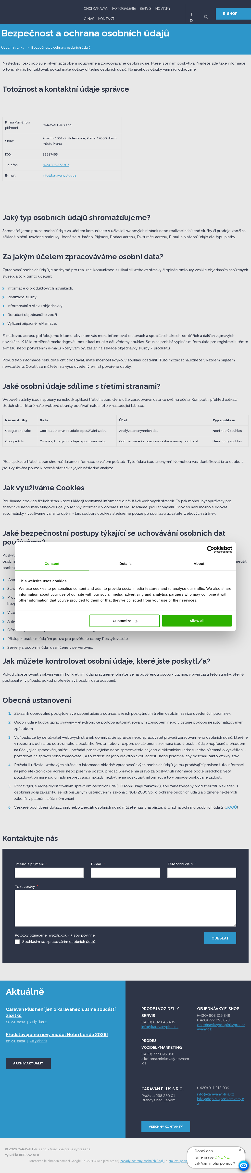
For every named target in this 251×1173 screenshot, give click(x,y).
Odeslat (220, 938)
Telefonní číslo (181, 864)
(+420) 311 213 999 (213, 1087)
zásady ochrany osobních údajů (142, 1160)
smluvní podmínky (181, 1160)
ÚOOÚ (231, 807)
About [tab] (199, 563)
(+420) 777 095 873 (213, 1019)
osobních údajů (82, 941)
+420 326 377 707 (56, 165)
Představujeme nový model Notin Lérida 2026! (57, 1034)
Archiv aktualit (28, 1063)
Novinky (163, 9)
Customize (125, 621)
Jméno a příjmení (31, 864)
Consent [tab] (52, 563)
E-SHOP (230, 13)
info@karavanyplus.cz (59, 175)
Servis (145, 9)
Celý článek (38, 1021)
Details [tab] (125, 563)
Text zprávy (26, 886)
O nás (89, 19)
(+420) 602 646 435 (158, 1022)
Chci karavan (96, 9)
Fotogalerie (124, 9)
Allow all (196, 621)
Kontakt (106, 19)
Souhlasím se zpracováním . (59, 941)
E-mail (98, 864)
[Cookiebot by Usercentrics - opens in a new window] (210, 549)
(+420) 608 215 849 (213, 1015)
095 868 (158, 1054)
